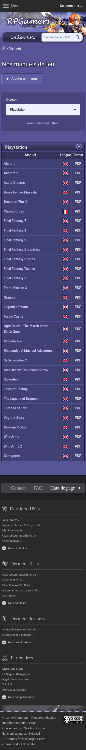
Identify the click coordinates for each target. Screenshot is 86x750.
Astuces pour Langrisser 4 (18, 634)
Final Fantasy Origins (19, 259)
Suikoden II (12, 379)
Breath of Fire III (16, 202)
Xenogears (12, 456)
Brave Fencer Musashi (20, 192)
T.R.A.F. (7, 684)
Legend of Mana (16, 307)
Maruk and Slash (12, 668)
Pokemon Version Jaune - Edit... (21, 590)
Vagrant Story (14, 418)
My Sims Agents (12, 530)
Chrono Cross (14, 211)
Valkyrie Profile (15, 427)
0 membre (29, 744)
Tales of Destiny (16, 389)
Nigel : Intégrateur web (16, 679)
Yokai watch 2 (10, 519)
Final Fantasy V (15, 278)
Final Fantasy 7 (15, 221)
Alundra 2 (11, 173)
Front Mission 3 (15, 288)
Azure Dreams (14, 183)
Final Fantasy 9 (15, 240)
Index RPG (23, 37)
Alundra (9, 164)
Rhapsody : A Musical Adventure (28, 351)
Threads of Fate (15, 408)
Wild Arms (11, 437)
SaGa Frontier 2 (15, 360)
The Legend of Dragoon (21, 399)
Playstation (43, 110)
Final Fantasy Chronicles (22, 250)
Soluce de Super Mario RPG (19, 629)
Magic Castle (13, 317)
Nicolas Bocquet (35, 728)
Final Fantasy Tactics (19, 269)
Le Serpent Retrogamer (16, 674)
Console (12, 100)
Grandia (9, 297)
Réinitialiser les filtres (43, 123)
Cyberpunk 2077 (12, 540)
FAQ (37, 487)
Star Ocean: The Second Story (26, 370)
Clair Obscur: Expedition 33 (19, 535)
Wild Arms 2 (13, 446)
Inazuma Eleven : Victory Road (21, 525)
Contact (18, 487)
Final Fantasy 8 (15, 230)
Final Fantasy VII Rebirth (17, 585)
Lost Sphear (9, 595)
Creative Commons (15, 717)
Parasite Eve (13, 341)
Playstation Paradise (14, 689)
